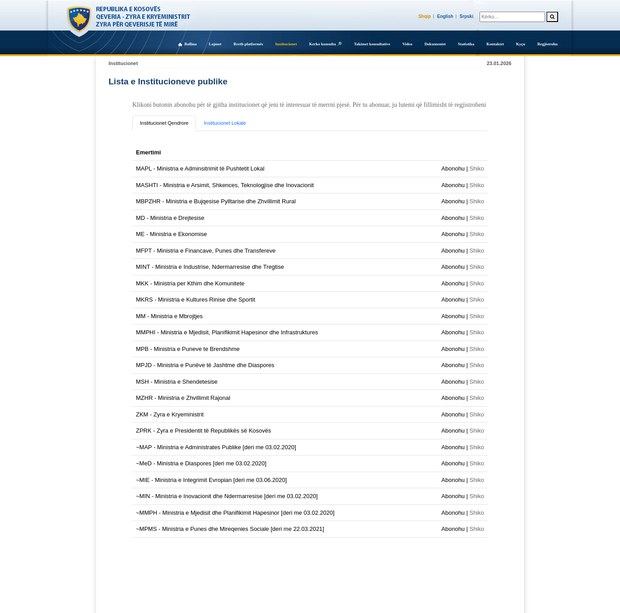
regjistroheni (470, 104)
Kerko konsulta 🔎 (325, 44)
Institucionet (286, 44)
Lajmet (215, 44)
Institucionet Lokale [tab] (225, 123)
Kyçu (520, 44)
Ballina (190, 44)
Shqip (424, 16)
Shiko (476, 168)
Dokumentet (435, 44)
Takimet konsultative (372, 44)
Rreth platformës (248, 44)
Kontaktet (495, 44)
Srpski (466, 16)
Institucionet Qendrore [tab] (164, 123)
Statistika (466, 44)
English (445, 16)
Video (407, 44)
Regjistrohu (547, 44)
